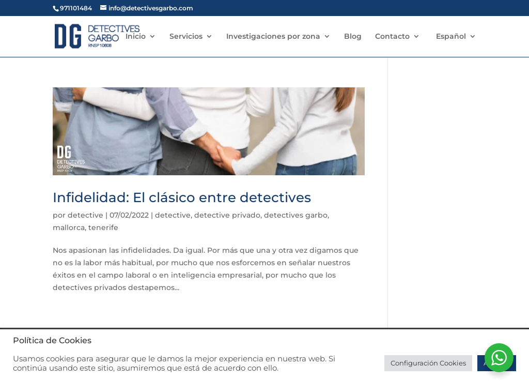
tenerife (103, 227)
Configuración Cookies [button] (428, 363)
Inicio (136, 37)
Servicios (186, 37)
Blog (353, 37)
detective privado (227, 215)
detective (85, 215)
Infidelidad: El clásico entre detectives (182, 197)
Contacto (392, 37)
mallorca (69, 227)
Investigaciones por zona (273, 37)
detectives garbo (296, 215)
